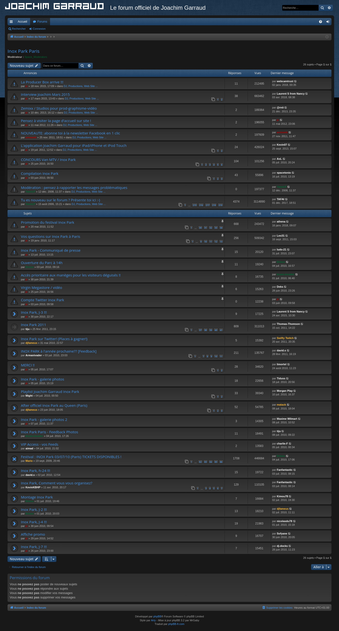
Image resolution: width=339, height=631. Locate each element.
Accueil (22, 21)
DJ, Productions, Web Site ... (81, 86)
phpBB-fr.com (176, 623)
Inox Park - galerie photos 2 (44, 419)
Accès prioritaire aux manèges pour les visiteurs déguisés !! (71, 275)
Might (29, 395)
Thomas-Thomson (288, 323)
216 (201, 205)
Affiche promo (33, 534)
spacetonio (284, 172)
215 (194, 205)
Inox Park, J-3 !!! (34, 312)
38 (205, 330)
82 (200, 461)
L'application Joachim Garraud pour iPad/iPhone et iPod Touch (74, 145)
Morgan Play (285, 390)
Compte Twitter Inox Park (42, 299)
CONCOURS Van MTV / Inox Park (48, 159)
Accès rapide (12, 22)
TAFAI (280, 199)
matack (281, 404)
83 (205, 461)
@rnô (280, 107)
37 (200, 330)
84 (210, 461)
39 (210, 330)
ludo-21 (281, 249)
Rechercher (19, 28)
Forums (42, 21)
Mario (29, 460)
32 (210, 227)
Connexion (39, 28)
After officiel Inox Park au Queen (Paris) (54, 405)
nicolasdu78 (284, 521)
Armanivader (34, 355)
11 (210, 241)
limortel (282, 364)
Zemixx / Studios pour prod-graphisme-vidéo (59, 108)
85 (216, 461)
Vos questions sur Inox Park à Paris (50, 236)
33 (216, 227)
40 (216, 330)
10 (205, 241)
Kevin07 (282, 144)
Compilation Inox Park (39, 173)
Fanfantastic (285, 469)
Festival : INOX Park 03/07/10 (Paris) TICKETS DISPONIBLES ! (71, 456)
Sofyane (282, 533)
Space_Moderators (36, 56)
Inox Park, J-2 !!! (34, 509)
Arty (153, 620)
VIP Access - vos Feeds (39, 444)
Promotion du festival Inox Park (47, 222)
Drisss (30, 267)
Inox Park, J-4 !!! (34, 521)
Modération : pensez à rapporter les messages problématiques (74, 187)
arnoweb (31, 137)
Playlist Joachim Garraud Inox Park (50, 391)
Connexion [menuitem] (328, 22)
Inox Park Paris (24, 51)
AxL (279, 158)
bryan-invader (286, 274)
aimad (29, 448)
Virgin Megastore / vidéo (41, 287)
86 (221, 461)
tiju (28, 329)
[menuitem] (320, 21)
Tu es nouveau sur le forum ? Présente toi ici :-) (60, 199)
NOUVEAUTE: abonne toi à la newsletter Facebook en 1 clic (70, 133)
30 (200, 227)
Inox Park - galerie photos (42, 379)
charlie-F (282, 443)
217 (207, 205)
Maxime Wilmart (287, 418)
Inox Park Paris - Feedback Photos (49, 431)
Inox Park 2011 (33, 324)
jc (27, 86)
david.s (281, 350)
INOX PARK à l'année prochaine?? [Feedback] (58, 351)
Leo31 (281, 235)
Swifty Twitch (285, 338)
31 (205, 227)
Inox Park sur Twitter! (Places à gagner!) (54, 338)
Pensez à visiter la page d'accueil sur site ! (56, 120)
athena (281, 221)
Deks (280, 286)
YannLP (30, 191)
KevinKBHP (33, 487)
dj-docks (282, 545)
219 (220, 205)
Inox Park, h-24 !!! (35, 470)
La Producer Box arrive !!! (42, 82)
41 (221, 330)
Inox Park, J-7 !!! (34, 546)
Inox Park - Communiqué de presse (50, 250)
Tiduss (281, 378)
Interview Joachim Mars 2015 (45, 94)
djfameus (31, 342)
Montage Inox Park (37, 497)
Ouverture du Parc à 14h (41, 262)
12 (216, 241)
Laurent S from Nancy (290, 93)
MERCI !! (28, 365)
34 (221, 227)
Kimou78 (282, 496)
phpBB (157, 616)
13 (221, 241)
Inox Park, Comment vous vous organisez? (56, 482)
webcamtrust (285, 81)
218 (214, 205)
